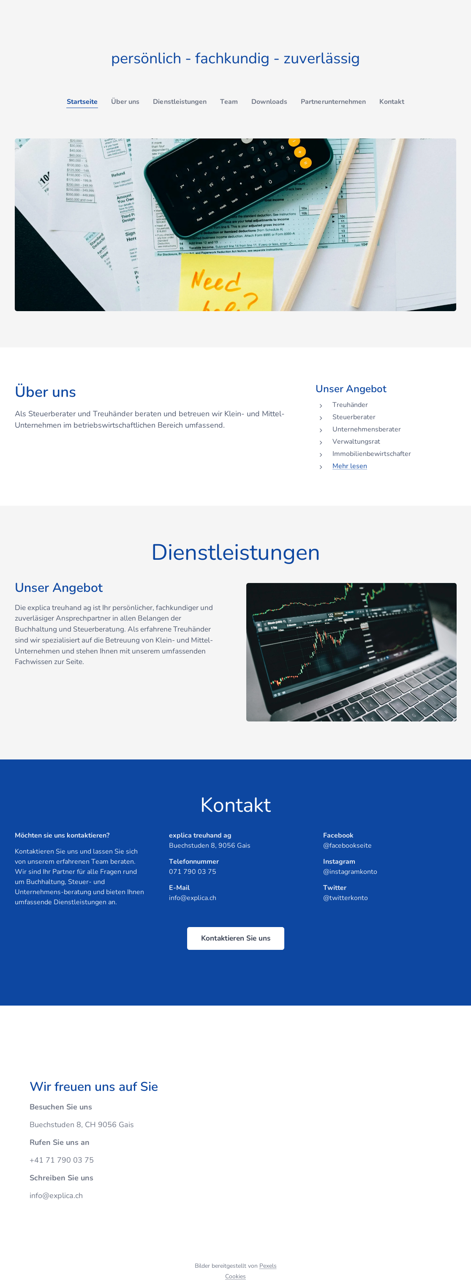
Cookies (235, 1276)
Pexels (268, 1266)
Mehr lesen (349, 466)
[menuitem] (75, 101)
